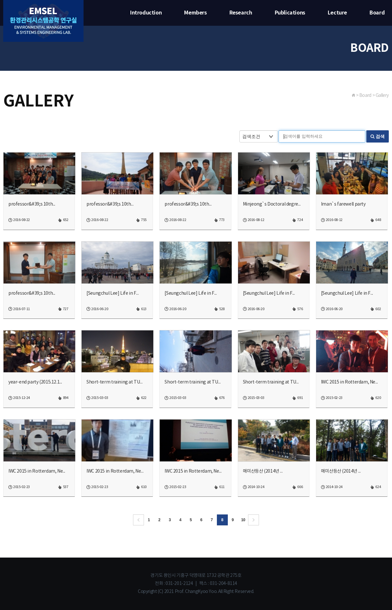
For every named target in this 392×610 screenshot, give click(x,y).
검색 (380, 136)
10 (243, 520)
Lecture (337, 13)
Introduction (146, 13)
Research (240, 13)
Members (195, 13)
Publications (290, 13)
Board (377, 13)
